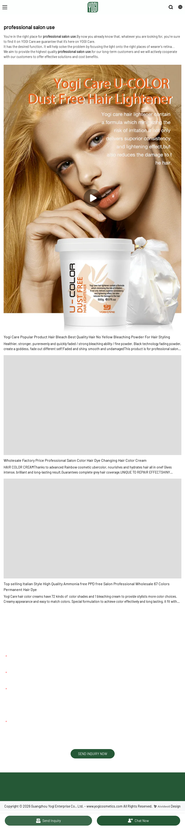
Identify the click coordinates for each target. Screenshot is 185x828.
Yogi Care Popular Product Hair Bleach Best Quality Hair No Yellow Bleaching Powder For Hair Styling (87, 336)
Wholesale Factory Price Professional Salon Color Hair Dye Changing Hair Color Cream (75, 460)
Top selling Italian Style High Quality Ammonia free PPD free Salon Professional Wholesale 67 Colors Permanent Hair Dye (87, 586)
